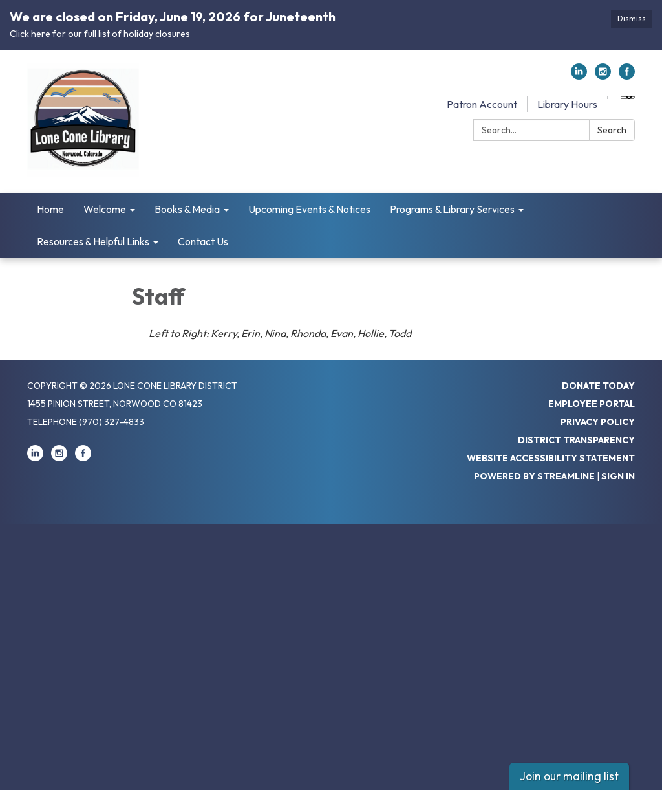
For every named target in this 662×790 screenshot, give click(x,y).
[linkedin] (579, 75)
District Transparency (576, 440)
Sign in (618, 476)
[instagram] (603, 75)
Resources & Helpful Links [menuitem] (93, 241)
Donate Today (598, 385)
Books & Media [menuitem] (187, 209)
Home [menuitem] (50, 209)
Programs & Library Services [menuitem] (452, 209)
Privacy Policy (598, 422)
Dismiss (631, 18)
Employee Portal (591, 404)
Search (611, 130)
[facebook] (627, 75)
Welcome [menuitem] (104, 209)
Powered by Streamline (534, 476)
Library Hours (567, 104)
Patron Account (482, 104)
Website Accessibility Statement (551, 458)
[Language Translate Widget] (628, 97)
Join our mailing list (569, 776)
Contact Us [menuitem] (203, 241)
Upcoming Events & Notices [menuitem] (309, 209)
